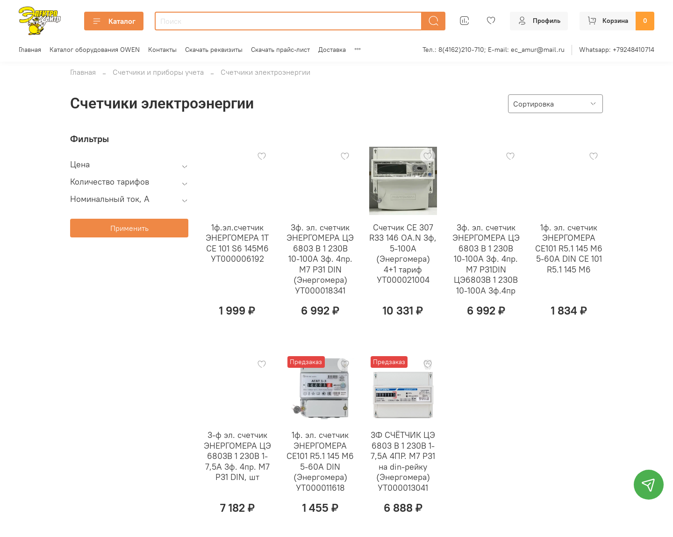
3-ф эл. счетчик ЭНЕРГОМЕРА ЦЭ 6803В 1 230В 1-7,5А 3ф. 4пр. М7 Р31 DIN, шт (237, 456)
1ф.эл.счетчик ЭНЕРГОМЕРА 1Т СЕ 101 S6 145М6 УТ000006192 (237, 243)
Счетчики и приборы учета (158, 72)
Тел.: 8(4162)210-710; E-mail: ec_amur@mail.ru (493, 49)
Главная (30, 49)
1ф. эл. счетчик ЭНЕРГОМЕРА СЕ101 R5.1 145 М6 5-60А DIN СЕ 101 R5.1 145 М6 (568, 248)
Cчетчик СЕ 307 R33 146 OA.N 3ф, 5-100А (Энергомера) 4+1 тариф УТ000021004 (403, 254)
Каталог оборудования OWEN (95, 49)
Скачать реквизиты (214, 49)
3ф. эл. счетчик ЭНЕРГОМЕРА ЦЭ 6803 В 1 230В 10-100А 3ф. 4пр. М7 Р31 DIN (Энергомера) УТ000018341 (320, 259)
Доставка (332, 49)
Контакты (162, 49)
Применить (129, 228)
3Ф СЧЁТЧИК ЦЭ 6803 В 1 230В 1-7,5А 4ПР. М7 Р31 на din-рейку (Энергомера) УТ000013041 (403, 461)
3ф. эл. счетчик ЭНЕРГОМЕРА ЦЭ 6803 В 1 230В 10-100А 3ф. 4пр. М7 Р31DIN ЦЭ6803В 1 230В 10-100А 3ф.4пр (486, 259)
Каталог (114, 21)
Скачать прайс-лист (280, 49)
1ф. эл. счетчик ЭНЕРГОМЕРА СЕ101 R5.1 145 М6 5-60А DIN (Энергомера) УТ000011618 (320, 461)
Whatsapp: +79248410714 (616, 49)
